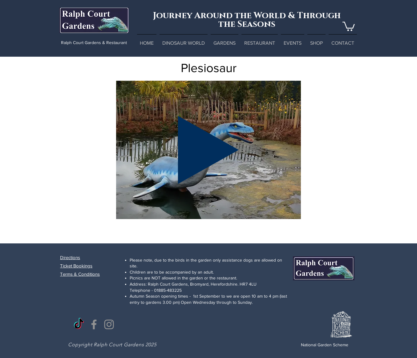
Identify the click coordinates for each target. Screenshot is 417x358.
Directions (70, 257)
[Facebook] (93, 324)
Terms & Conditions (80, 274)
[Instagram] (109, 324)
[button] (348, 26)
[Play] (208, 150)
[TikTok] (78, 324)
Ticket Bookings (76, 265)
